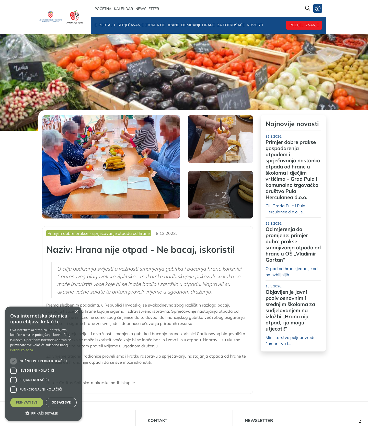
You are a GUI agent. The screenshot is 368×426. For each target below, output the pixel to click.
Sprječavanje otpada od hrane (148, 25)
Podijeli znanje (304, 25)
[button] (43, 413)
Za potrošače (231, 25)
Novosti (255, 25)
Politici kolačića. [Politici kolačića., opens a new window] (22, 350)
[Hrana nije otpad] (74, 17)
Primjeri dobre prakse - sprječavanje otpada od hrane (99, 233)
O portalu (105, 25)
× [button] (76, 312)
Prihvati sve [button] (27, 402)
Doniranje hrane (198, 25)
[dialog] (43, 364)
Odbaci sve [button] (61, 402)
